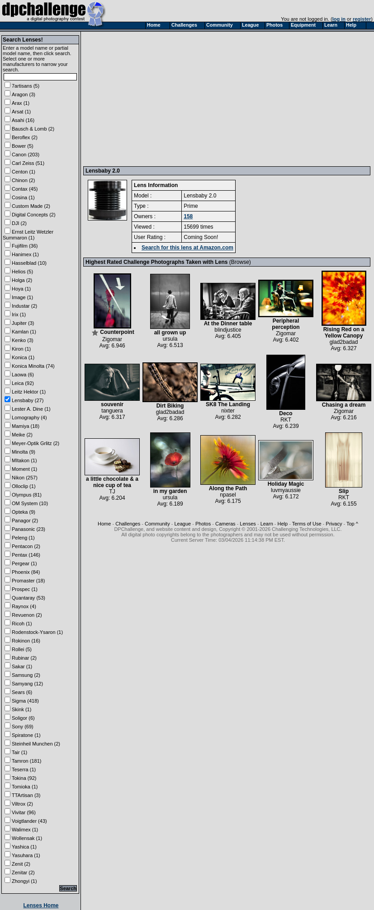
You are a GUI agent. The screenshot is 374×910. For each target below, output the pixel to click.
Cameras (225, 523)
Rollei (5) (22, 649)
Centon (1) (23, 171)
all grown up (170, 330)
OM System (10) (30, 503)
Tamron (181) (26, 761)
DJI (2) (19, 223)
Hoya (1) (21, 288)
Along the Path (228, 486)
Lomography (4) (29, 417)
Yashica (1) (24, 846)
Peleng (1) (23, 537)
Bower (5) (22, 146)
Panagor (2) (25, 520)
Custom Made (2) (31, 206)
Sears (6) (22, 692)
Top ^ (352, 523)
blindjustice (227, 330)
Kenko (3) (22, 340)
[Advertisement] (174, 98)
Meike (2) (22, 434)
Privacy (334, 523)
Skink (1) (21, 709)
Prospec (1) (25, 589)
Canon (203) (25, 154)
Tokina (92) (24, 778)
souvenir (112, 402)
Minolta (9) (23, 452)
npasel (228, 495)
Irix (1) (19, 314)
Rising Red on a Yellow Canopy (344, 330)
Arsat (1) (21, 111)
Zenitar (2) (23, 872)
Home (104, 523)
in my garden (170, 488)
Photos (203, 523)
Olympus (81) (27, 494)
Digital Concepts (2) (34, 214)
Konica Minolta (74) (33, 366)
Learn (266, 523)
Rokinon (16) (26, 640)
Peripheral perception (285, 321)
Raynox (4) (24, 606)
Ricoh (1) (22, 623)
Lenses (248, 523)
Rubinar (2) (24, 658)
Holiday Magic (285, 481)
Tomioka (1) (25, 786)
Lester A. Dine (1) (31, 409)
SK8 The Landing (228, 402)
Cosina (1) (23, 197)
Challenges (127, 523)
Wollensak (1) (27, 838)
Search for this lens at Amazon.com (187, 247)
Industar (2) (24, 306)
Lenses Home (40, 905)
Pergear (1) (24, 563)
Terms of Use (307, 523)
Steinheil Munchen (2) (36, 743)
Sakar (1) (22, 666)
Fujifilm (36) (25, 246)
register (362, 19)
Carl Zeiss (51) (28, 163)
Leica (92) (23, 383)
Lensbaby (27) (27, 400)
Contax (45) (25, 189)
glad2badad (344, 342)
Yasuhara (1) (26, 855)
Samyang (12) (27, 683)
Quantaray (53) (28, 597)
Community (157, 523)
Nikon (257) (25, 477)
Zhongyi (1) (24, 881)
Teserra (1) (24, 769)
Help (283, 523)
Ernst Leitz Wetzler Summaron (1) (28, 234)
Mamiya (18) (25, 426)
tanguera (112, 411)
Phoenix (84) (26, 572)
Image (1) (22, 297)
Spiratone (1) (26, 735)
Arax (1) (20, 103)
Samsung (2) (26, 675)
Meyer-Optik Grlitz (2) (35, 443)
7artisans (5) (25, 86)
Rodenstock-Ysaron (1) (37, 632)
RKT (285, 420)
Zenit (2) (21, 864)
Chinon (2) (23, 180)
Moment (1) (24, 469)
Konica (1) (23, 357)
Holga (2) (22, 280)
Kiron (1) (21, 349)
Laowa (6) (23, 374)
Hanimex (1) (25, 254)
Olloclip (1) (24, 486)
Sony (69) (22, 726)
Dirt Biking (170, 403)
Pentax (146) (26, 555)
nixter (227, 411)
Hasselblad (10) (29, 263)
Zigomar (112, 339)
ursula (170, 339)
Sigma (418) (25, 701)
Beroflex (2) (25, 137)
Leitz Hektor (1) (29, 391)
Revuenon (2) (27, 615)
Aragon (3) (23, 94)
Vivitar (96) (24, 812)
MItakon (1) (24, 460)
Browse (240, 262)
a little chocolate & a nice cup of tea (112, 479)
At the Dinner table (228, 321)
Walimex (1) (25, 829)
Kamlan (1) (24, 331)
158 (188, 216)
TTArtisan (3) (26, 795)
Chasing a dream (343, 402)
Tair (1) (19, 752)
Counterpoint (112, 329)
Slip (343, 488)
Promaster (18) (28, 580)
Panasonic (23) (28, 529)
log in (339, 19)
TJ (112, 491)
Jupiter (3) (23, 323)
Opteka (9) (23, 512)
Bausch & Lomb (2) (33, 128)
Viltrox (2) (22, 804)
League (182, 523)
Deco (285, 411)
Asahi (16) (23, 120)
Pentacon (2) (26, 546)
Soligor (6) (23, 718)
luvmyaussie (286, 490)
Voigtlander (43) (29, 821)
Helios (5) (22, 271)
